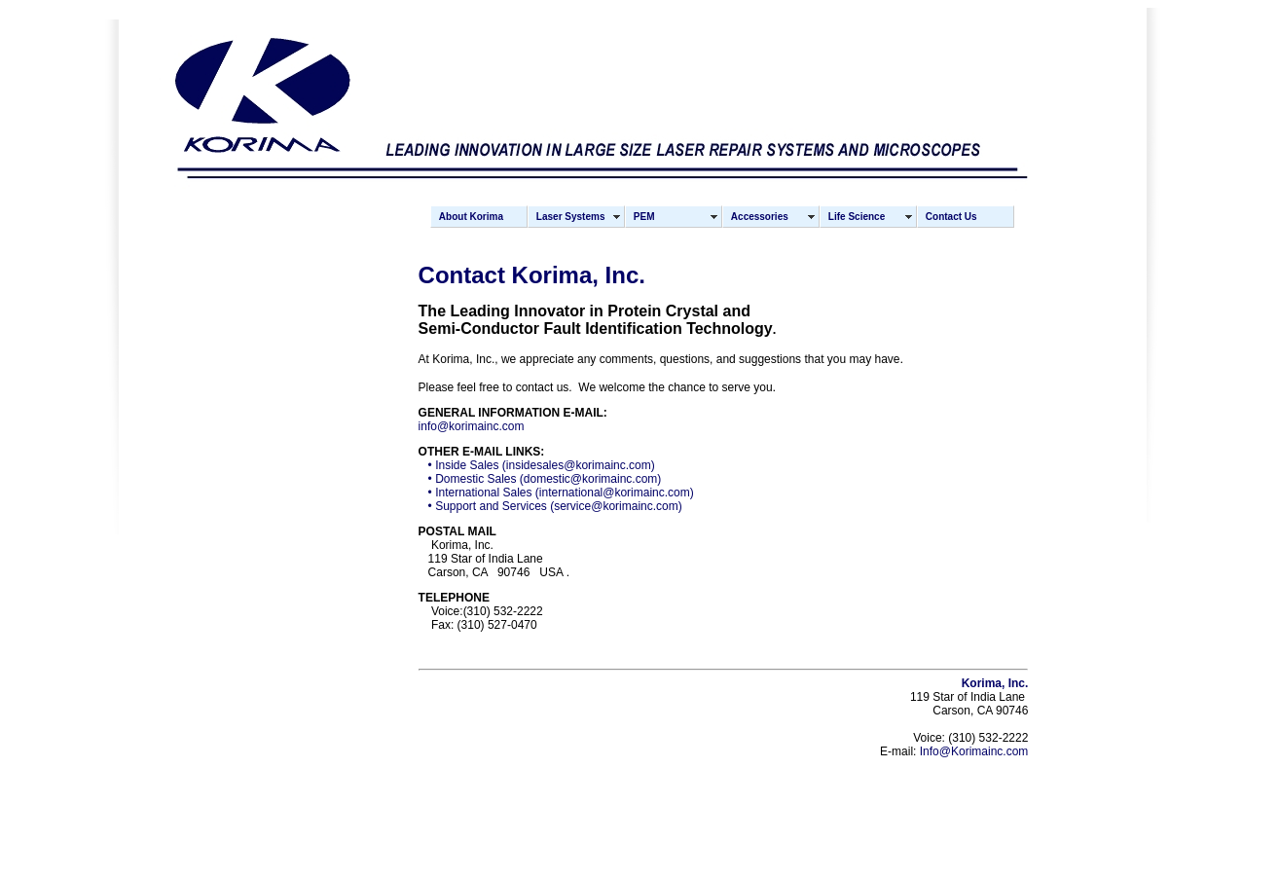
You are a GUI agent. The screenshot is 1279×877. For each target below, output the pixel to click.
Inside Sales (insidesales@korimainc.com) (545, 465)
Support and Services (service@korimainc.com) (558, 506)
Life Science (856, 216)
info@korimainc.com (472, 426)
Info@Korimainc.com (974, 751)
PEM (644, 216)
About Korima (471, 216)
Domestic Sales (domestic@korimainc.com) (548, 479)
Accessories (759, 216)
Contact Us (951, 216)
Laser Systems (570, 216)
